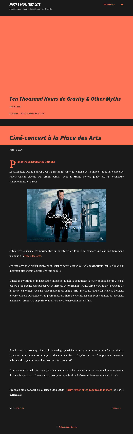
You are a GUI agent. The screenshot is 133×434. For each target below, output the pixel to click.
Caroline (50, 161)
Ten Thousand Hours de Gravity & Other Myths (65, 98)
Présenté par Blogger (66, 427)
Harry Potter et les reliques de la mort (89, 389)
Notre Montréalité (24, 4)
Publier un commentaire (32, 114)
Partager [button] (13, 114)
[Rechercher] (109, 4)
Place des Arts (32, 255)
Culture (20, 408)
